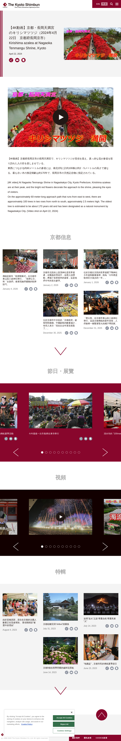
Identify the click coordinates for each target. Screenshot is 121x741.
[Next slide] (105, 452)
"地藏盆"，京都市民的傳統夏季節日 (100, 664)
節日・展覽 (60, 371)
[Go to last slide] (15, 452)
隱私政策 (87, 738)
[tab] (42, 452)
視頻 (60, 477)
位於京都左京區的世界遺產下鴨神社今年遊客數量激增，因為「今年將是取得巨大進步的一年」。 (100, 275)
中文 (104, 4)
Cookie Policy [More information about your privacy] (26, 724)
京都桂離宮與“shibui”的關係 (56, 624)
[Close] (71, 712)
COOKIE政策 (101, 738)
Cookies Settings (64, 731)
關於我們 (76, 738)
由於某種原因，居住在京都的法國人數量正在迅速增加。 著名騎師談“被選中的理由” (19, 622)
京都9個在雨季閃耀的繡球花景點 (58, 668)
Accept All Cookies (64, 718)
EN (98, 4)
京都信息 (60, 237)
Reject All (64, 724)
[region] (39, 723)
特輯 (60, 571)
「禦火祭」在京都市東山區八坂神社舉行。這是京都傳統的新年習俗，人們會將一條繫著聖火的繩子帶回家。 (100, 321)
